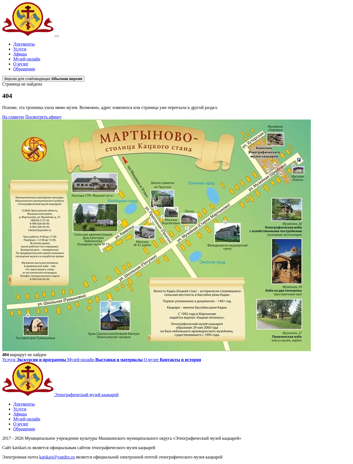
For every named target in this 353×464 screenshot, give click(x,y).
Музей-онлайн (26, 59)
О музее (20, 64)
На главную (13, 116)
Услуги (19, 49)
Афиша (20, 54)
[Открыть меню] (57, 36)
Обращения (24, 68)
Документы (24, 44)
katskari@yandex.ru (57, 457)
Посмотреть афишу (43, 116)
